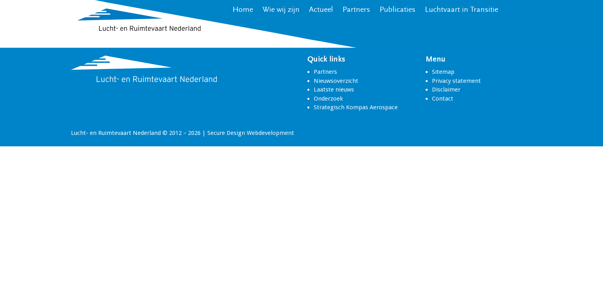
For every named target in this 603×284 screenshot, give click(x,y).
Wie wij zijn (281, 9)
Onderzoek (328, 98)
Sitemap (443, 71)
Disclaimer (446, 89)
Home (243, 9)
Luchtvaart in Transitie (461, 9)
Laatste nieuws (334, 89)
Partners (356, 9)
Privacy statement (456, 80)
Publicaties (397, 9)
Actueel (321, 9)
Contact (442, 98)
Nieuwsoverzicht (336, 80)
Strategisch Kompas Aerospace (356, 107)
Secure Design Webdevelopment (250, 132)
